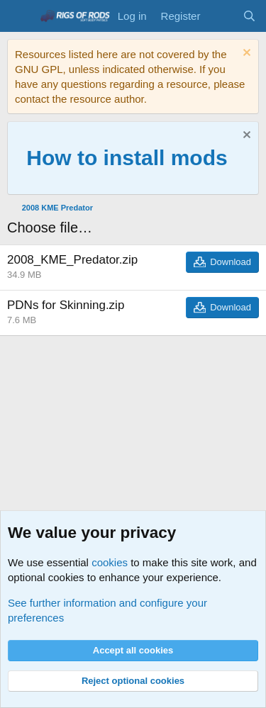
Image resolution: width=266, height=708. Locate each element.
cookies (110, 562)
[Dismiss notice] (245, 54)
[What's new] (221, 16)
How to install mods (126, 157)
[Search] (249, 16)
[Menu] (19, 16)
